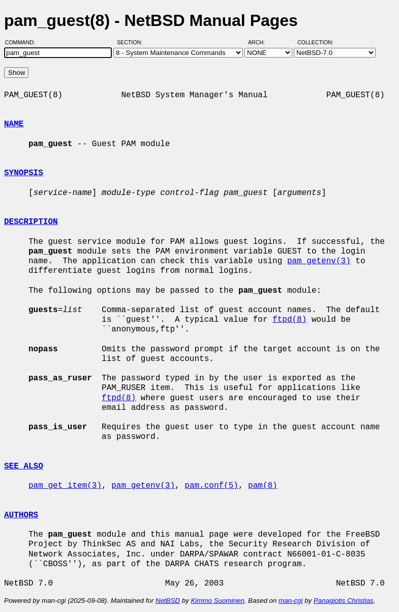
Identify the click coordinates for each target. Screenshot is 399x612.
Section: (132, 42)
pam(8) (263, 485)
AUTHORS (21, 515)
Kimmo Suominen (217, 600)
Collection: (315, 42)
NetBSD (168, 600)
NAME (13, 124)
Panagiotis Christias (344, 600)
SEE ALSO (23, 466)
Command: (23, 42)
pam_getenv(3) (319, 261)
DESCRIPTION (31, 222)
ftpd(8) (289, 319)
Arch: (261, 42)
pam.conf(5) (211, 485)
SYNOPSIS (23, 173)
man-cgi (290, 600)
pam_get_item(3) (65, 485)
